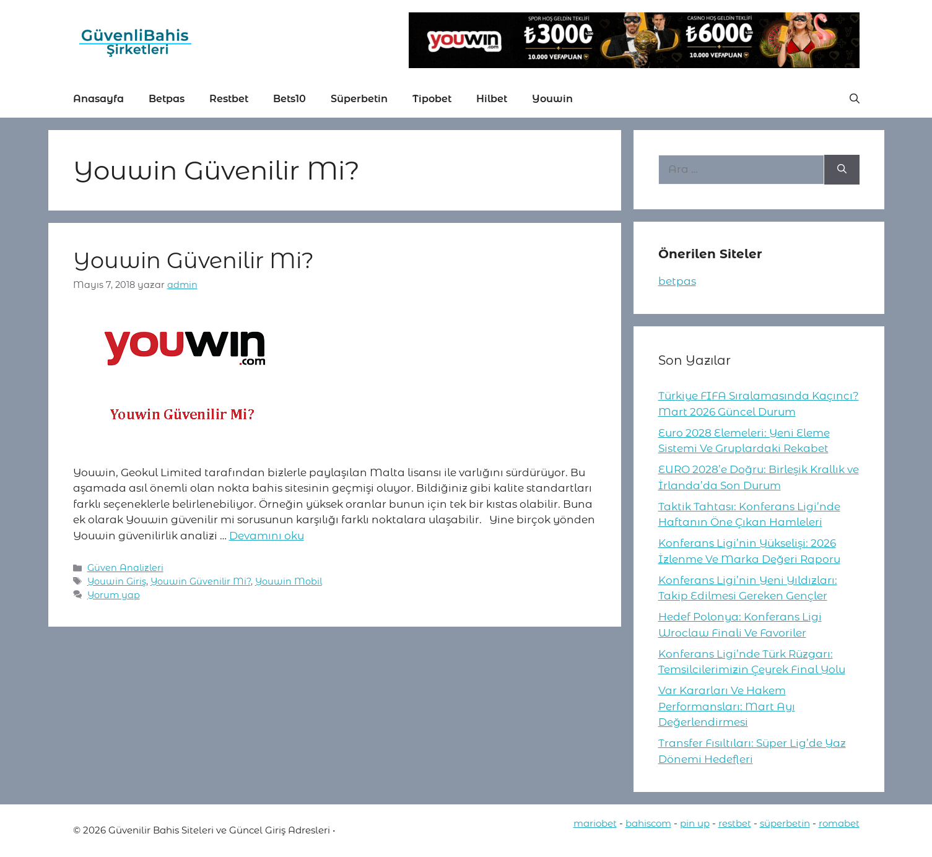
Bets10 (289, 99)
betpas (677, 281)
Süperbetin (359, 99)
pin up (695, 823)
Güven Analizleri (125, 567)
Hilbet (491, 99)
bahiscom (648, 823)
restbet (734, 823)
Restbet (228, 99)
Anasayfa (98, 99)
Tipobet (431, 99)
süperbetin (785, 823)
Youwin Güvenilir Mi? (193, 260)
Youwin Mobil (288, 581)
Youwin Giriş (116, 581)
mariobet (595, 823)
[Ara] (842, 170)
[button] (854, 99)
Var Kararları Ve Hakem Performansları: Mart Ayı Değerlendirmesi (726, 706)
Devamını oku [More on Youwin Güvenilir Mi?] (266, 535)
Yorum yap (113, 595)
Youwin (552, 99)
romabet (839, 823)
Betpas (167, 99)
